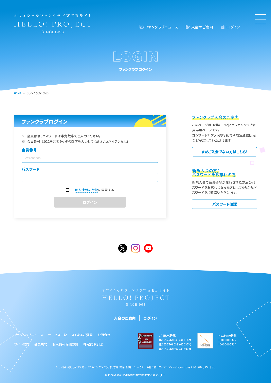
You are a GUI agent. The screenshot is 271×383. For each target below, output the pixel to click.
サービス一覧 (57, 334)
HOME (17, 93)
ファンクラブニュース (161, 26)
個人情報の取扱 (86, 189)
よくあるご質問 (82, 334)
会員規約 (40, 344)
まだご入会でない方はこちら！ (224, 151)
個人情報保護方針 (65, 344)
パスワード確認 (224, 204)
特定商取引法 (93, 344)
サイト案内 (21, 344)
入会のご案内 (202, 26)
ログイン (233, 26)
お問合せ (103, 334)
